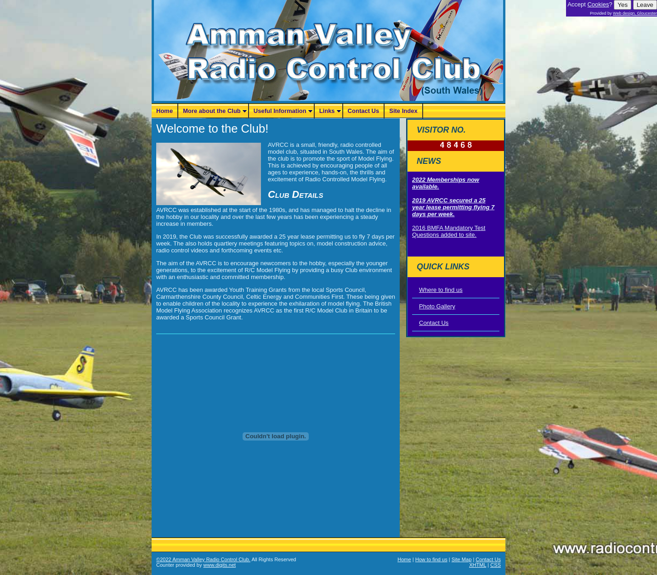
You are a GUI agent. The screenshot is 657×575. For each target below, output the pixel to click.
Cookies (598, 4)
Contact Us (363, 110)
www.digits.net (220, 565)
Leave (645, 4)
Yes (622, 4)
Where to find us (441, 289)
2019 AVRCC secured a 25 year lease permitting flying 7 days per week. (453, 207)
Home (164, 110)
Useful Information (280, 110)
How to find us (431, 559)
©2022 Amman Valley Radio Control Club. (203, 559)
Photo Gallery (437, 306)
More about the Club (212, 110)
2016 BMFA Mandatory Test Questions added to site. (448, 231)
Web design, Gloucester (635, 13)
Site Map (462, 559)
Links (327, 110)
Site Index (403, 110)
